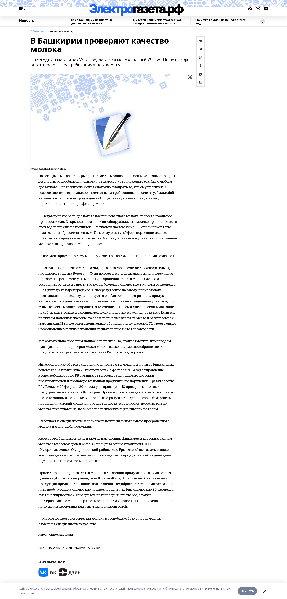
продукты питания (60, 547)
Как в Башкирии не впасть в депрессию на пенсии (91, 21)
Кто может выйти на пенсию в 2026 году (220, 21)
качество (94, 547)
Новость (26, 20)
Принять (247, 591)
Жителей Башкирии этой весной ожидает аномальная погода (157, 21)
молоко (80, 547)
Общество (38, 31)
